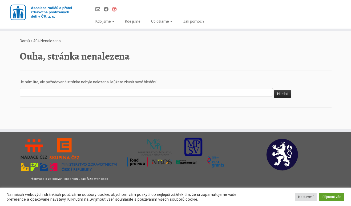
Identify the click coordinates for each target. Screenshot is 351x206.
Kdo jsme (104, 21)
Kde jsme (132, 21)
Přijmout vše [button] (331, 197)
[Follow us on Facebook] (108, 9)
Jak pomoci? (193, 21)
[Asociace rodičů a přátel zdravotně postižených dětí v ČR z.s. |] (40, 13)
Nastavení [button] (305, 197)
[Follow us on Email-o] (99, 9)
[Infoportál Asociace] (116, 9)
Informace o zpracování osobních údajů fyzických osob (69, 179)
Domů (25, 41)
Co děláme (161, 21)
